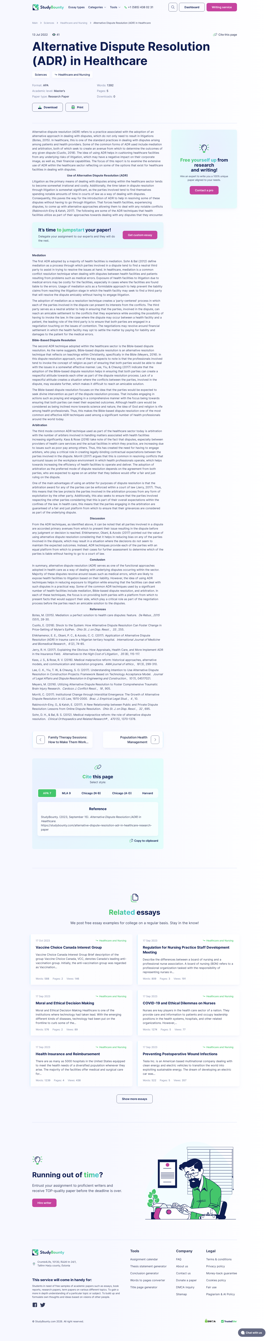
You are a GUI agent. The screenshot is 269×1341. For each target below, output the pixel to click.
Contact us (183, 1273)
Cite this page (225, 34)
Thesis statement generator (148, 1266)
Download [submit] (47, 107)
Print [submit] (77, 107)
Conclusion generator (144, 1273)
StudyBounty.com (45, 1321)
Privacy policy (215, 1266)
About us (182, 1266)
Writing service (222, 7)
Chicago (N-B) (91, 793)
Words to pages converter (147, 1280)
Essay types (76, 7)
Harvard (147, 793)
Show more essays (134, 1099)
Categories (97, 7)
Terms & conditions (219, 1259)
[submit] (173, 7)
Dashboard (191, 7)
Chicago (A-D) (122, 793)
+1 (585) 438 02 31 (138, 7)
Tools (115, 7)
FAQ (178, 1259)
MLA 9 (66, 793)
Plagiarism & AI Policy (220, 1294)
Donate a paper (186, 1280)
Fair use (211, 1287)
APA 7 (47, 793)
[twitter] (42, 1305)
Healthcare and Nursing (73, 22)
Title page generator (143, 1287)
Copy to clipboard (143, 841)
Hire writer (44, 1203)
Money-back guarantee (221, 1273)
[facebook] (34, 1305)
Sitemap (181, 1294)
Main (35, 22)
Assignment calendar (144, 1259)
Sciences (49, 22)
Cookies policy (216, 1280)
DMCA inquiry (185, 1287)
